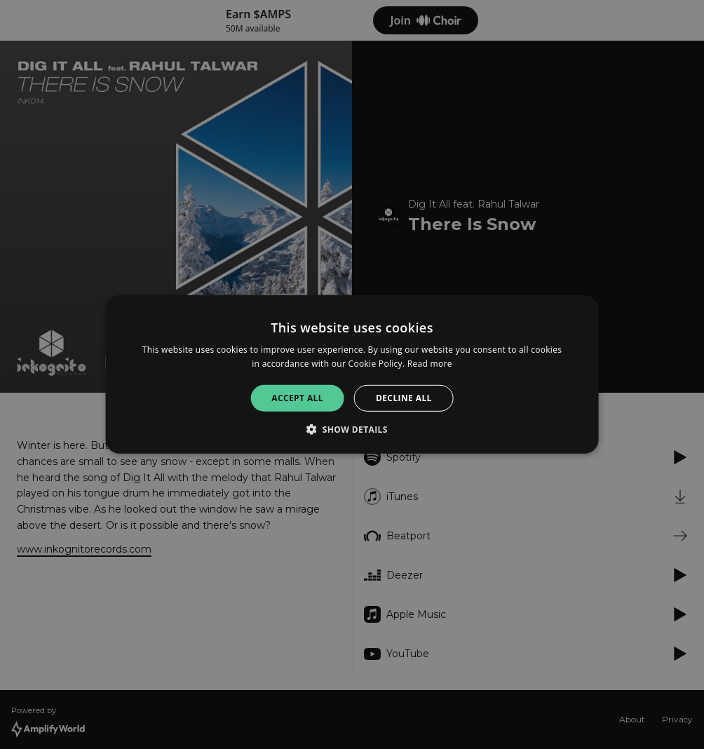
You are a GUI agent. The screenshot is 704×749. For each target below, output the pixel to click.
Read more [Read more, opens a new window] (429, 364)
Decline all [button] (404, 398)
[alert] (352, 374)
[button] (352, 429)
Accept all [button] (297, 398)
